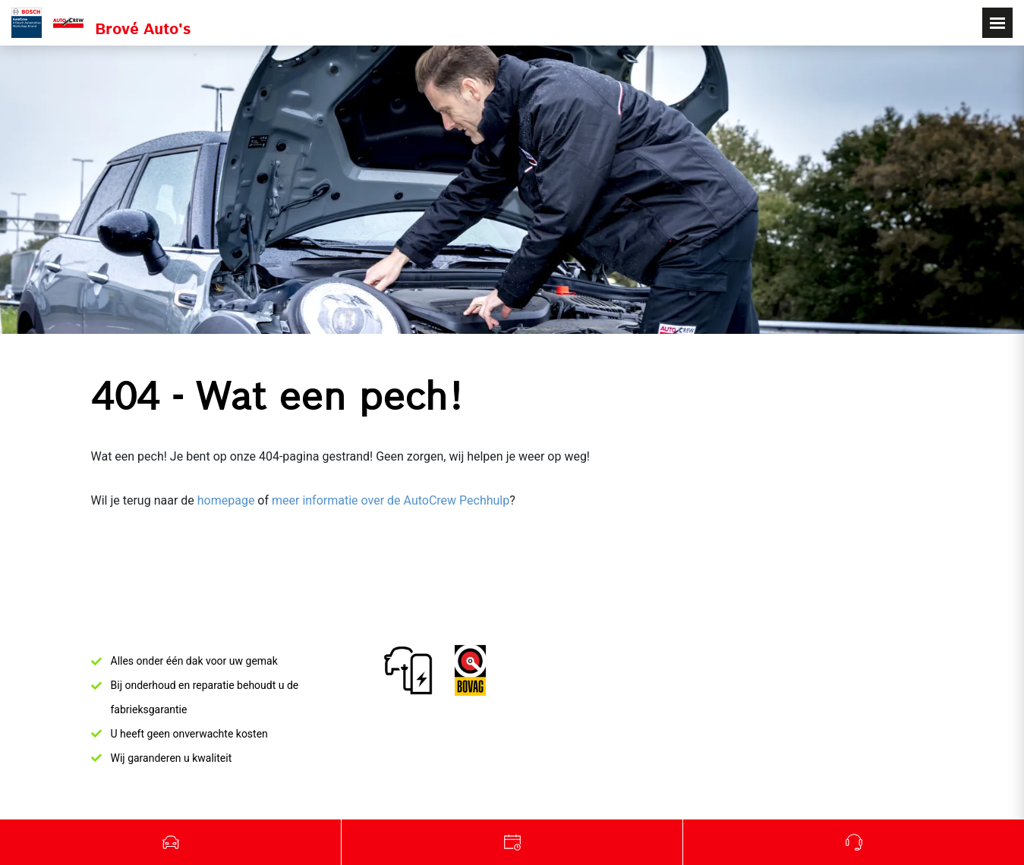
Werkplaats (512, 842)
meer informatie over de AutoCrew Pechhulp (390, 500)
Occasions (171, 842)
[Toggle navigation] (997, 23)
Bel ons (853, 842)
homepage (226, 500)
